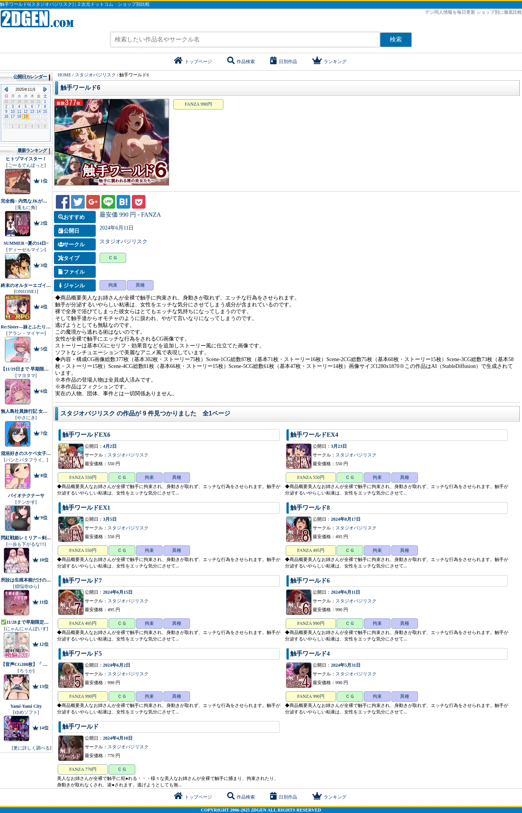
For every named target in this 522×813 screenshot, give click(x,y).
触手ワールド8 (310, 507)
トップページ (193, 61)
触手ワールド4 (310, 653)
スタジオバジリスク (123, 241)
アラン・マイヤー (26, 333)
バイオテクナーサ (26, 495)
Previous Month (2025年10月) (6, 89)
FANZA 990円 (198, 104)
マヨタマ (26, 375)
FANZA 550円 (82, 477)
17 (13, 116)
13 (32, 111)
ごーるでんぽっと (26, 165)
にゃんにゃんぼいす (26, 628)
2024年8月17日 (346, 519)
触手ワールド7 (82, 580)
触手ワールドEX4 (314, 434)
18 (19, 116)
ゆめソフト (26, 712)
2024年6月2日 (116, 665)
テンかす (26, 502)
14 (38, 111)
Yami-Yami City (25, 706)
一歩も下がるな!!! (26, 544)
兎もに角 (26, 207)
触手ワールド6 (80, 87)
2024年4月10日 (118, 738)
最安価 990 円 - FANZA (130, 214)
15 (45, 111)
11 (19, 111)
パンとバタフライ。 (26, 460)
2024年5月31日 (346, 665)
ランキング (329, 61)
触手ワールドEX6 (86, 434)
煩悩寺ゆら (26, 586)
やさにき (26, 417)
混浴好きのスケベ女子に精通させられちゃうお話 (51, 453)
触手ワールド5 (82, 653)
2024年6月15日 (118, 592)
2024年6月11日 (117, 228)
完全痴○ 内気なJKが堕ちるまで (33, 201)
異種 (140, 285)
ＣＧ (112, 257)
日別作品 (283, 61)
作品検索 (241, 61)
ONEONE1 (26, 291)
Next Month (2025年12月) (45, 89)
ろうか (26, 671)
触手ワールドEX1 (86, 507)
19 (26, 116)
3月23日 (339, 446)
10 (13, 111)
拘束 (112, 285)
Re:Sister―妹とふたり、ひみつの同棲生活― (46, 327)
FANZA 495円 (310, 550)
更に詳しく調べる (31, 748)
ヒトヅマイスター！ (26, 159)
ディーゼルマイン (26, 249)
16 (6, 116)
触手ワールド (80, 726)
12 (26, 111)
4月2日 (110, 446)
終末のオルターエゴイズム (28, 285)
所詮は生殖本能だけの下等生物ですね (39, 580)
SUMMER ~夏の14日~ (25, 243)
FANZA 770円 (82, 769)
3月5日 (110, 519)
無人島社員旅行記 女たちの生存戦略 (38, 411)
